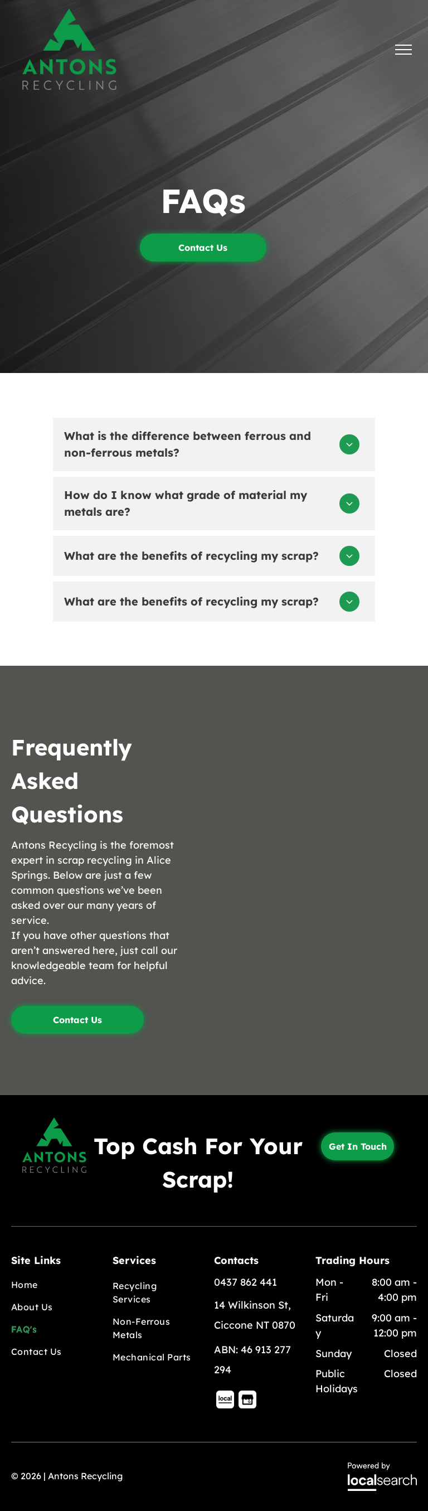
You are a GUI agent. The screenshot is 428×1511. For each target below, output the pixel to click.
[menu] (403, 49)
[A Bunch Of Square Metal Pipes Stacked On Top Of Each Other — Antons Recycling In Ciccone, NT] (315, 833)
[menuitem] (52, 1284)
